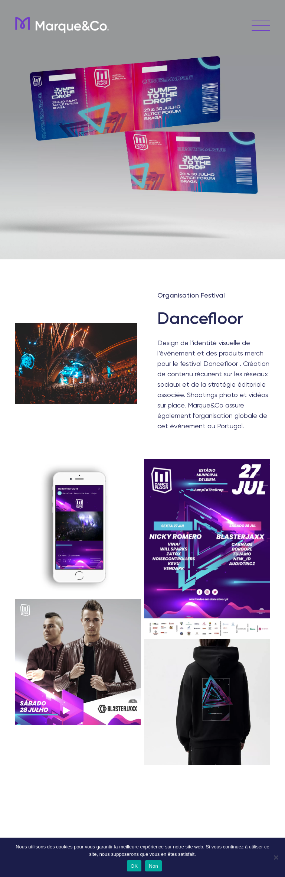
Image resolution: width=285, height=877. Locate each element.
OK (134, 866)
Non (153, 866)
